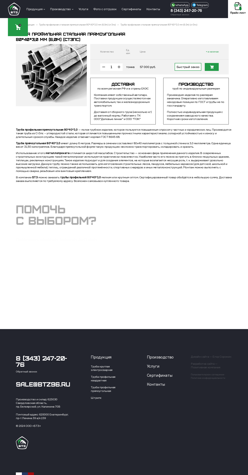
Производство (60, 9)
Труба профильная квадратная (103, 378)
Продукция (34, 9)
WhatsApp (180, 5)
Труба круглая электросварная (101, 368)
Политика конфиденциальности (208, 378)
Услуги (83, 9)
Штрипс (96, 397)
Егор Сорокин (222, 356)
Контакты (153, 9)
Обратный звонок (179, 14)
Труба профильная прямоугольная (103, 389)
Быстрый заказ (188, 67)
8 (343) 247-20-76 (186, 10)
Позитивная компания (205, 367)
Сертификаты (131, 9)
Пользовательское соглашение (207, 374)
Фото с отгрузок (104, 9)
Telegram (200, 5)
